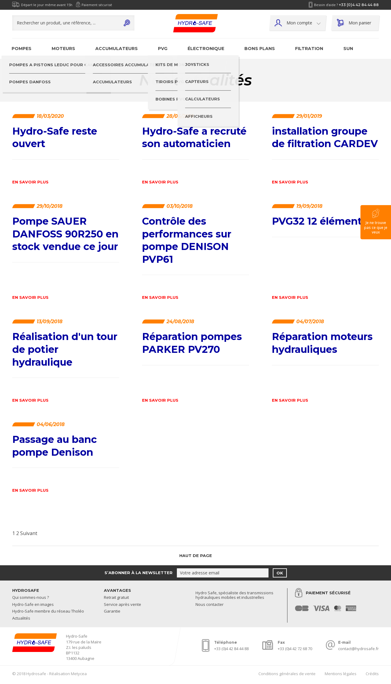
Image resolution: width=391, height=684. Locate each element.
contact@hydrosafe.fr (358, 648)
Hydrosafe (25, 590)
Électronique (206, 48)
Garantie (112, 611)
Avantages (117, 590)
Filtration (309, 48)
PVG (162, 48)
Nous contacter (210, 604)
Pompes (21, 48)
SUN (348, 48)
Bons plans (259, 48)
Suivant (28, 533)
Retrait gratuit (116, 597)
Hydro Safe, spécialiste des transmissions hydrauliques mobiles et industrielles (234, 595)
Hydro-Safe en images (33, 604)
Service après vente (122, 604)
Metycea (79, 673)
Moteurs (63, 48)
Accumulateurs (116, 48)
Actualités (21, 618)
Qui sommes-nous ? (30, 597)
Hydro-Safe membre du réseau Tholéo (48, 611)
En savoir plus (30, 182)
